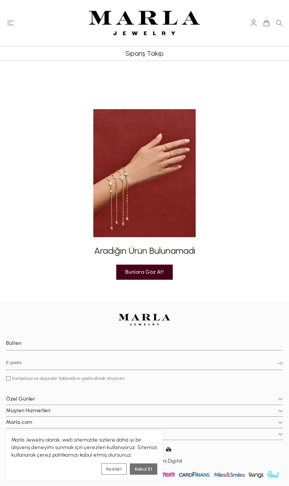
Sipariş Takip (144, 53)
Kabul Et (143, 469)
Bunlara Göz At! (144, 272)
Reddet (114, 469)
